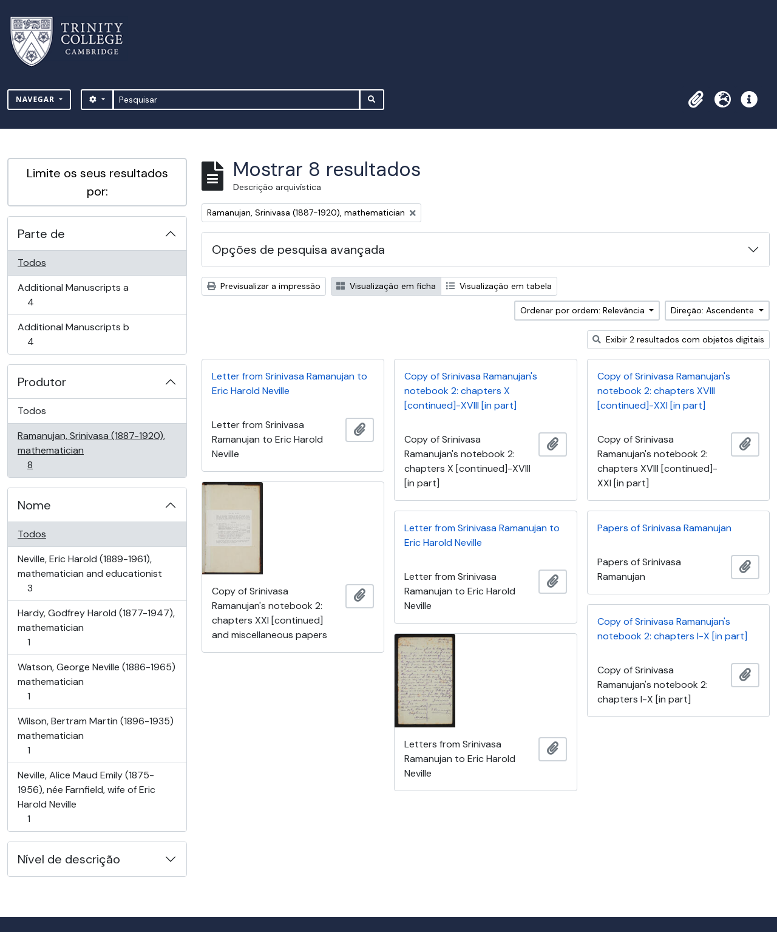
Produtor (42, 382)
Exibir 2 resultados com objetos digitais (678, 339)
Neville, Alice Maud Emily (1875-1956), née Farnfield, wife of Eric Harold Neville (86, 796)
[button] (695, 99)
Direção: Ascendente (713, 310)
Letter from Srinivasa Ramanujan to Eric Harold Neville (289, 383)
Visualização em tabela (499, 286)
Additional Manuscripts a (73, 295)
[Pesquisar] (236, 99)
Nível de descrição (69, 859)
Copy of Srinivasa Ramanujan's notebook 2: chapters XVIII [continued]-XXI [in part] (663, 391)
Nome (34, 505)
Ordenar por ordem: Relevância (583, 310)
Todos (32, 262)
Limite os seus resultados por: (97, 182)
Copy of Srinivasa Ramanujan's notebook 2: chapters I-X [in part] (672, 628)
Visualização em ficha (386, 286)
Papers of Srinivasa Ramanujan (664, 528)
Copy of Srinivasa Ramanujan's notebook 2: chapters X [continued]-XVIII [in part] (470, 391)
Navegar (36, 99)
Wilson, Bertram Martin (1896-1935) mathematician (95, 735)
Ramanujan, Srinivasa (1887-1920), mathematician (91, 450)
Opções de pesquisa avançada (298, 249)
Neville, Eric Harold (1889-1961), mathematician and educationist (89, 573)
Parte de (41, 234)
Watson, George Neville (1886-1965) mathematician (96, 681)
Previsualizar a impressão (264, 286)
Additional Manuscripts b (73, 334)
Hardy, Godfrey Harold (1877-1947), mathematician (96, 627)
